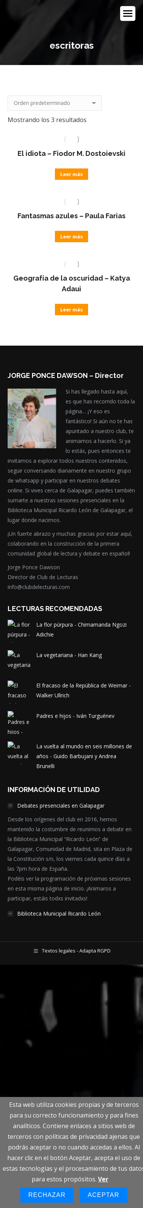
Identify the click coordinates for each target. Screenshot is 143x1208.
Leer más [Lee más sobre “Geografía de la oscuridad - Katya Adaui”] (71, 309)
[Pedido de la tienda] (55, 103)
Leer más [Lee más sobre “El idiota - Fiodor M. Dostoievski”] (71, 174)
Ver (103, 1179)
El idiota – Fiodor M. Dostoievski (71, 153)
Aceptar (103, 1195)
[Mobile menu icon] (127, 13)
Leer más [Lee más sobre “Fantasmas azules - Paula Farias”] (71, 236)
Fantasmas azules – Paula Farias (71, 216)
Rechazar (47, 1195)
